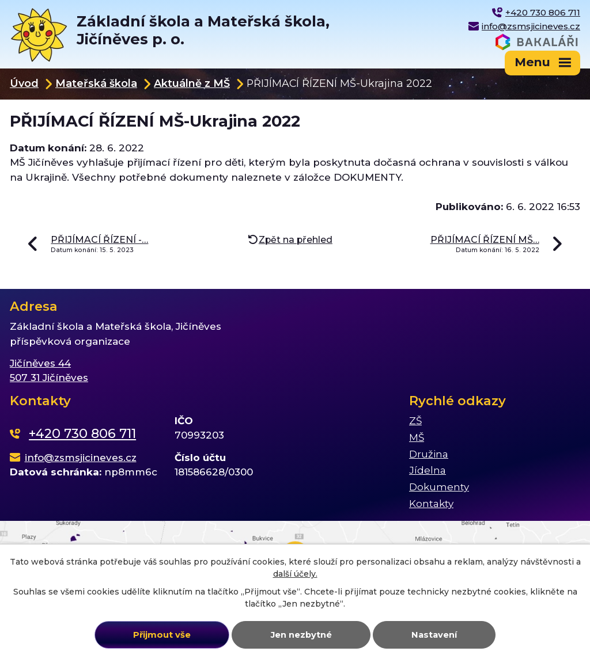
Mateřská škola (96, 83)
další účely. (295, 574)
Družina (428, 454)
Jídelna (427, 470)
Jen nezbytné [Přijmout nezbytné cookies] (301, 635)
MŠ (416, 437)
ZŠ (415, 420)
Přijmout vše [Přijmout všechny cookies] (162, 635)
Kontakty (431, 503)
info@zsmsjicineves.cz (531, 26)
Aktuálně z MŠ (192, 83)
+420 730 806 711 (542, 12)
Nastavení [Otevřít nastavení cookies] (434, 635)
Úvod (24, 83)
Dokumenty (439, 487)
